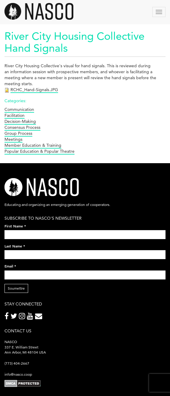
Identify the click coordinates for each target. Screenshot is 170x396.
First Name (15, 226)
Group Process (18, 133)
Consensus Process (22, 127)
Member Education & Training (32, 145)
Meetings (13, 139)
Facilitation (14, 115)
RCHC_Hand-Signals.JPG (34, 89)
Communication (19, 109)
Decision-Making (20, 121)
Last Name (14, 246)
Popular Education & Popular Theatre (39, 151)
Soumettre (16, 288)
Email (10, 266)
